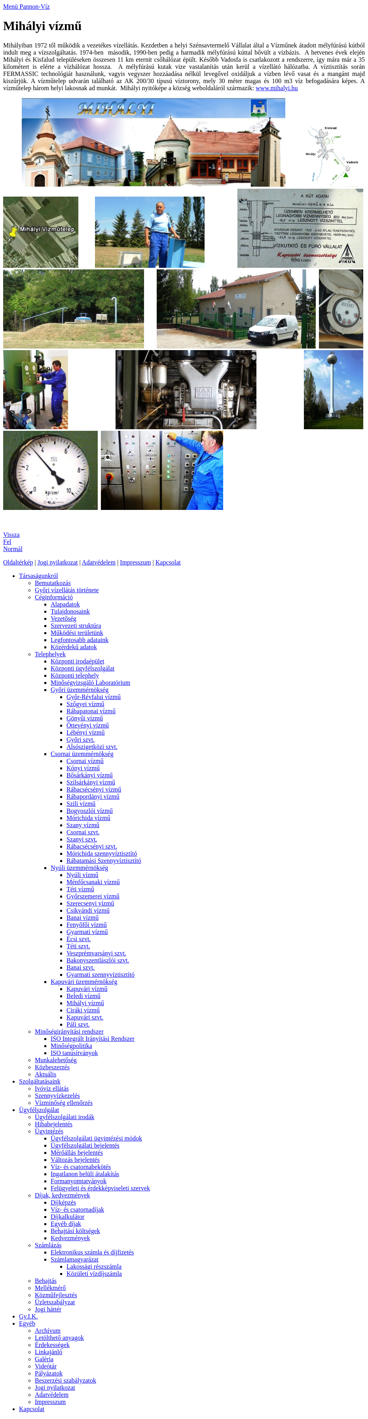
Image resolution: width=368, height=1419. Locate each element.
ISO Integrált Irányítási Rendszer (93, 1038)
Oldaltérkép (18, 562)
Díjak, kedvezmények (62, 1195)
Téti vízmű (80, 889)
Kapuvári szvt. (84, 1017)
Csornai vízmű (85, 761)
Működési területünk (77, 632)
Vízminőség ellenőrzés (64, 1102)
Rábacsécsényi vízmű (93, 789)
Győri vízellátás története (67, 590)
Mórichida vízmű (88, 818)
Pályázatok (49, 1373)
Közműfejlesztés (56, 1295)
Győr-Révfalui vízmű (93, 696)
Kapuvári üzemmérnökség (84, 981)
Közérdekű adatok (74, 647)
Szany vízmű (82, 825)
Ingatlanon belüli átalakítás (85, 1174)
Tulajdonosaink (70, 611)
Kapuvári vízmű (87, 988)
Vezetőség (63, 618)
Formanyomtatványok (78, 1181)
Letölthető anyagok (59, 1337)
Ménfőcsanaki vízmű (93, 882)
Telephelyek (50, 654)
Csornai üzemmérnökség (82, 753)
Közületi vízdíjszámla (94, 1273)
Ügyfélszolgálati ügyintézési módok (96, 1138)
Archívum (48, 1330)
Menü (11, 6)
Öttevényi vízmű (87, 725)
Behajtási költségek (75, 1231)
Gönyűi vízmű (84, 718)
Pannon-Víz (34, 6)
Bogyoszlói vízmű (89, 810)
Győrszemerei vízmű (93, 896)
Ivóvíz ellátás (52, 1088)
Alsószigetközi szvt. (92, 746)
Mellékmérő (50, 1287)
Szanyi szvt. (81, 839)
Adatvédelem (99, 562)
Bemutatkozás (53, 583)
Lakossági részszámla (93, 1266)
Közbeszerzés (52, 1067)
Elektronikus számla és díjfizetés (92, 1252)
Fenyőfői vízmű (86, 924)
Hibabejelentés (53, 1124)
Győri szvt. (80, 739)
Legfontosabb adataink (79, 640)
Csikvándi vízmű (88, 910)
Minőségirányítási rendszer (69, 1031)
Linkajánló (48, 1352)
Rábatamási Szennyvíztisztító (103, 860)
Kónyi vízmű (83, 768)
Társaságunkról (38, 575)
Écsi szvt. (78, 939)
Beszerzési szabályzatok (65, 1380)
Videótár (46, 1366)
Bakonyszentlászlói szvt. (97, 960)
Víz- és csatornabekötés (81, 1166)
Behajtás (46, 1280)
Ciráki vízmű (83, 1010)
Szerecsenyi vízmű (90, 903)
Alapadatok (65, 604)
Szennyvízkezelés (57, 1095)
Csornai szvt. (83, 832)
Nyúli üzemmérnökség (79, 867)
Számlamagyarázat (75, 1259)
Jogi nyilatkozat (58, 562)
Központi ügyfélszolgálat (82, 668)
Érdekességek (52, 1344)
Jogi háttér (48, 1309)
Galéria (44, 1359)
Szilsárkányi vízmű (90, 782)
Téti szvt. (78, 946)
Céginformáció (54, 597)
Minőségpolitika (71, 1045)
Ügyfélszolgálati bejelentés (85, 1145)
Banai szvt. (80, 967)
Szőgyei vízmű (85, 704)
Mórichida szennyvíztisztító (101, 853)
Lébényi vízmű (85, 732)
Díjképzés (63, 1202)
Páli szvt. (78, 1024)
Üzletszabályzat (55, 1302)
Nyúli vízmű (82, 874)
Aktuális (45, 1074)
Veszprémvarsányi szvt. (96, 953)
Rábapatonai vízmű (91, 711)
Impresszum (135, 562)
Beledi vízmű (83, 996)
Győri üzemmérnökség (79, 689)
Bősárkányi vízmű (89, 775)
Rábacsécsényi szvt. (91, 846)
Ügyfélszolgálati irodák (65, 1117)
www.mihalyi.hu (277, 88)
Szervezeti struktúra (76, 625)
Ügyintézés (49, 1131)
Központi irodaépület (77, 661)
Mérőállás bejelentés (77, 1152)
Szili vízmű (80, 803)
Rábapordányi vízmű (93, 796)
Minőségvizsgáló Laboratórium (90, 682)
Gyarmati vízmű (87, 931)
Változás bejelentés (75, 1159)
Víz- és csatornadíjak (77, 1209)
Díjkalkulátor (67, 1216)
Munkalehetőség (56, 1060)
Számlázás (48, 1245)
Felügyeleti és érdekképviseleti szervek (100, 1188)
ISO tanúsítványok (74, 1053)
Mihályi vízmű (85, 1003)
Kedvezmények (70, 1238)
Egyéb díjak (66, 1223)
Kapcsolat (168, 562)
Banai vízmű (82, 917)
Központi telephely (75, 675)
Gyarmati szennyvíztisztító (100, 974)
